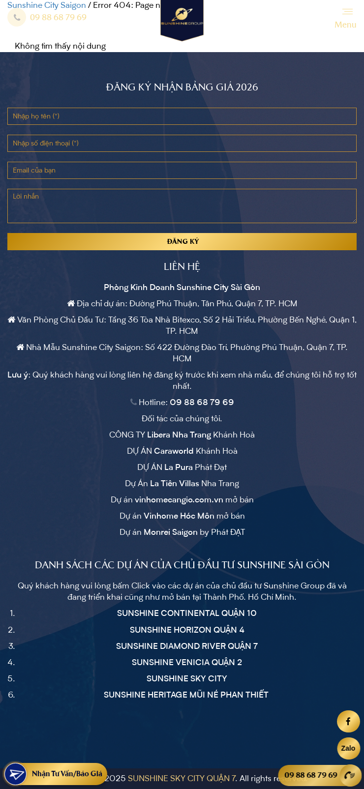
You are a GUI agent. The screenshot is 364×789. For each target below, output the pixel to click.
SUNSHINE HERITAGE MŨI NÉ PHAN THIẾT (187, 695)
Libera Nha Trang (179, 435)
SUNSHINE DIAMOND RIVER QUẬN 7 (187, 646)
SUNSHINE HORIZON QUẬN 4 (187, 630)
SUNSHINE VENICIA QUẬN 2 (187, 663)
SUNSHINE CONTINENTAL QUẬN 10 (187, 613)
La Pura (178, 467)
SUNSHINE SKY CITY (187, 679)
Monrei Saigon (171, 532)
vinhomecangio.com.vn (179, 500)
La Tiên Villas (174, 484)
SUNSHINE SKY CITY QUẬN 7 (181, 779)
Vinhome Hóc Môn (179, 516)
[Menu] (345, 19)
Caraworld (174, 451)
